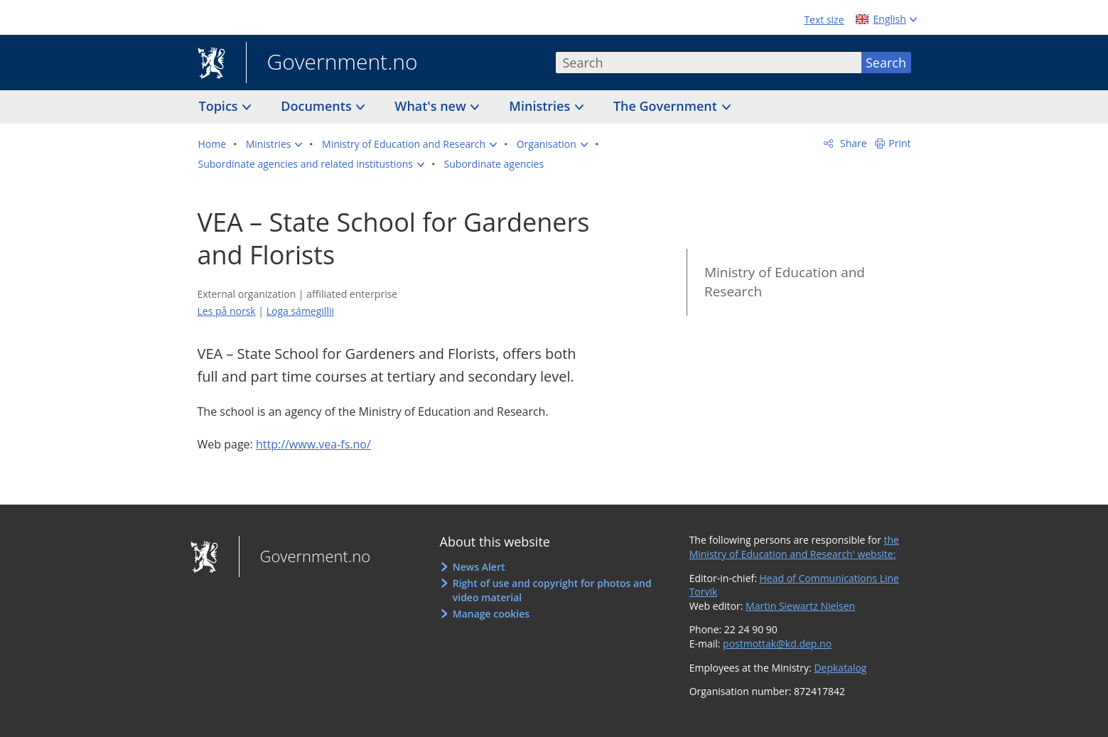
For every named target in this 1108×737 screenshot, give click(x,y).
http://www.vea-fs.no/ (313, 444)
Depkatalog (840, 667)
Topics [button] (220, 105)
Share (851, 143)
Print (899, 143)
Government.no (332, 63)
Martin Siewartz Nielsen (800, 606)
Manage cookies (491, 613)
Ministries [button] (541, 105)
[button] (274, 144)
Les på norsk (227, 311)
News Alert (479, 567)
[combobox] (708, 62)
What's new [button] (431, 105)
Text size (824, 19)
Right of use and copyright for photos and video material (552, 590)
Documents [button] (318, 105)
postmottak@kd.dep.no (777, 643)
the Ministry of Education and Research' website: (794, 547)
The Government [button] (667, 105)
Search (886, 62)
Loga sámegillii (300, 311)
